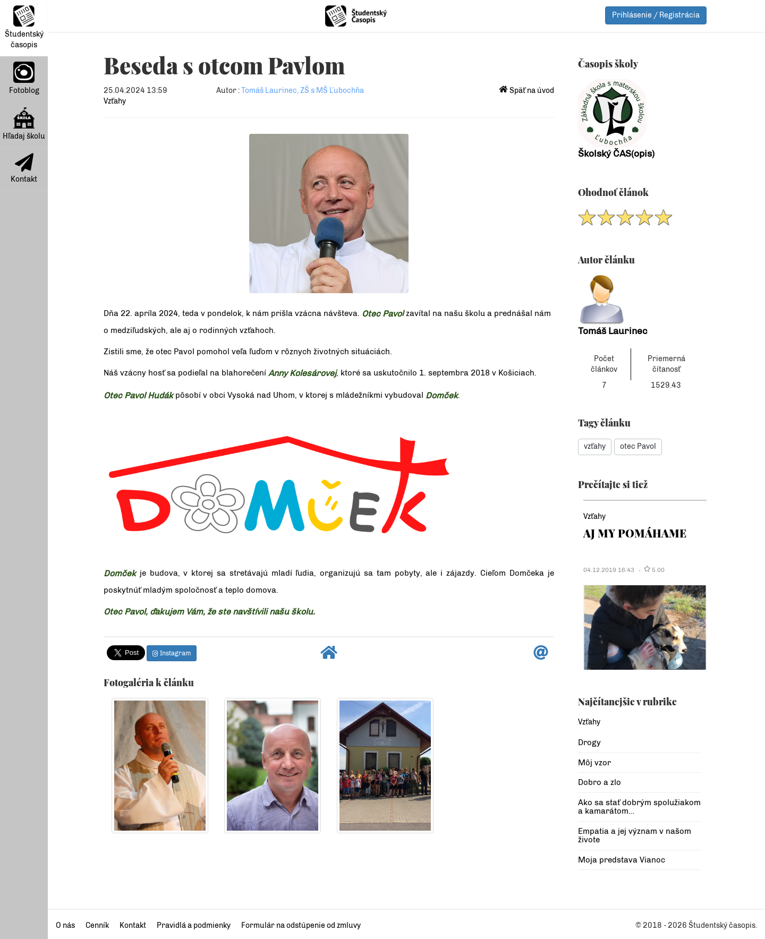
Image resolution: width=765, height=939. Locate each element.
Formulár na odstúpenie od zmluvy (301, 925)
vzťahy (595, 446)
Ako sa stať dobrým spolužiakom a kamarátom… (639, 807)
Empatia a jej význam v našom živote (634, 835)
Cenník (97, 925)
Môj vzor (594, 762)
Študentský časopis (24, 27)
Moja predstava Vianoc (621, 860)
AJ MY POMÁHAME (634, 533)
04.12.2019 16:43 (608, 570)
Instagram (171, 653)
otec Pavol (638, 446)
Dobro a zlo (599, 782)
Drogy (589, 742)
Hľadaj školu (24, 124)
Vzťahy (115, 101)
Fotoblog (24, 78)
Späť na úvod (526, 90)
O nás (65, 925)
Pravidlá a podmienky (194, 925)
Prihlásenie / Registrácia (656, 15)
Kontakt (24, 168)
